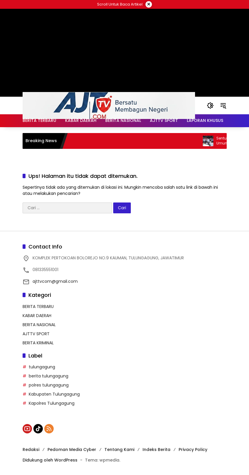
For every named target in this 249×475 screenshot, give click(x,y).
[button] (210, 105)
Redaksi (31, 449)
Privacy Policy (193, 449)
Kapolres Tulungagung (51, 403)
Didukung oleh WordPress (50, 460)
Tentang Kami (119, 449)
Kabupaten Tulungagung (54, 394)
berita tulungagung (48, 376)
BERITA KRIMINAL (38, 343)
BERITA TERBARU (38, 306)
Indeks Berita (156, 449)
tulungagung (42, 367)
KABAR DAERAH (37, 316)
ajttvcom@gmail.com (55, 281)
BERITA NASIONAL (39, 325)
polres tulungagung (49, 385)
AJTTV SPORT (36, 334)
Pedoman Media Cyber (72, 449)
